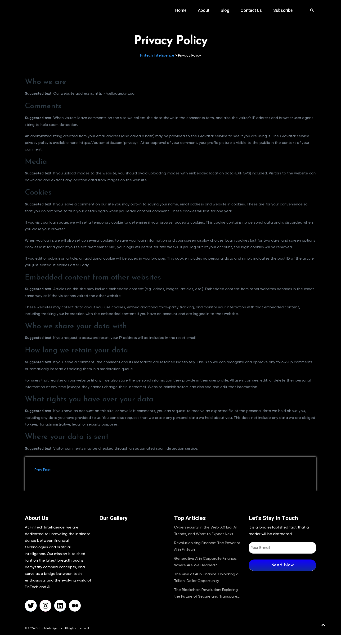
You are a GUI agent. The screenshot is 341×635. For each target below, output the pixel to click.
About (203, 10)
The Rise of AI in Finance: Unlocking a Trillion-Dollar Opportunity (206, 577)
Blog (225, 10)
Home (181, 10)
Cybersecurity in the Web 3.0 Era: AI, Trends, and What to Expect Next (206, 530)
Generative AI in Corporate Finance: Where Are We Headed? (205, 561)
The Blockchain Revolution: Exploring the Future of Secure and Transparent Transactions (207, 593)
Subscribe (283, 10)
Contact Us (251, 10)
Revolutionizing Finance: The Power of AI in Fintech (207, 546)
